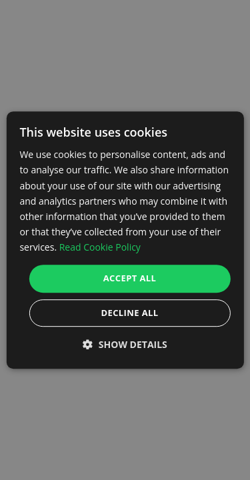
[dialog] (124, 240)
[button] (125, 344)
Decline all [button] (129, 313)
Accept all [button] (130, 278)
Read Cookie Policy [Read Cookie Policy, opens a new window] (100, 247)
